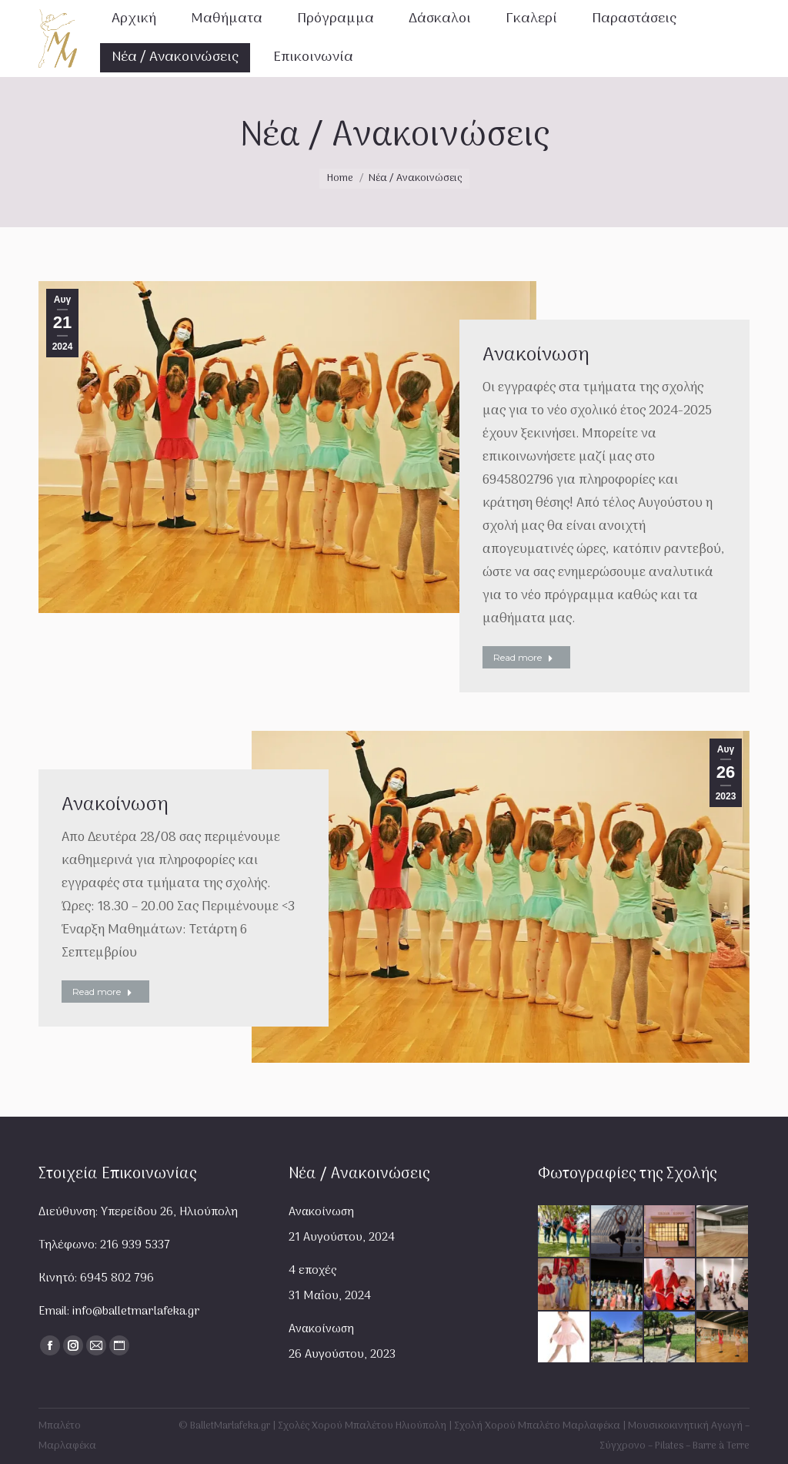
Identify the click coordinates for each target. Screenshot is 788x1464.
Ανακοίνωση (535, 355)
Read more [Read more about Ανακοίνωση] (523, 657)
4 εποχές (312, 1270)
